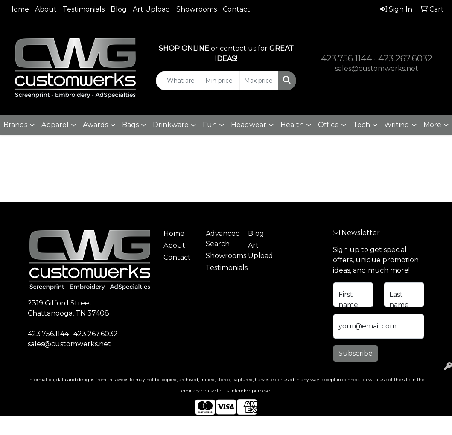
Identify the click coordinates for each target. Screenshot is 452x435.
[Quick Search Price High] (258, 80)
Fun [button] (210, 125)
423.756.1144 (346, 58)
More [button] (432, 125)
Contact (236, 9)
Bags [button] (130, 125)
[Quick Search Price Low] (220, 80)
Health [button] (292, 125)
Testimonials (84, 9)
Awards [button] (95, 125)
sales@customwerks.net (376, 68)
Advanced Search (222, 238)
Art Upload (151, 9)
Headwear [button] (248, 125)
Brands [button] (15, 125)
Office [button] (328, 125)
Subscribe (355, 353)
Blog (119, 9)
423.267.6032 (405, 58)
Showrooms (196, 9)
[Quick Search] (178, 80)
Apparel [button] (55, 125)
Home (18, 9)
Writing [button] (396, 125)
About (46, 9)
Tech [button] (361, 125)
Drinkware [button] (171, 125)
